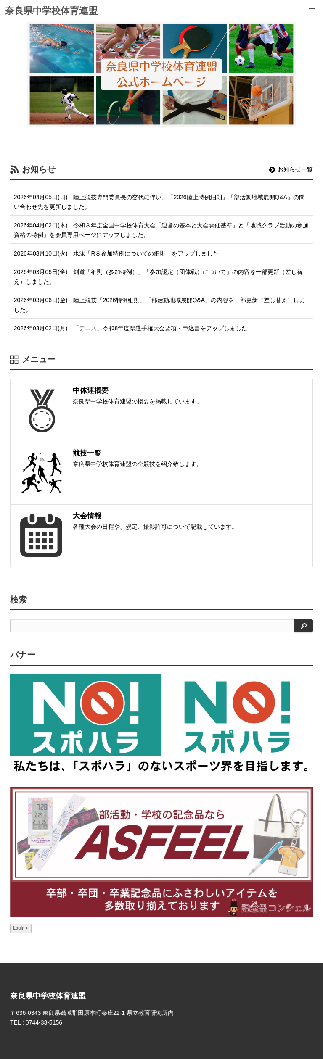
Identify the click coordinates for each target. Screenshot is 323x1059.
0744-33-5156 (44, 1022)
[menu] (312, 11)
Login (21, 928)
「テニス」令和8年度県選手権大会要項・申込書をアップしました (160, 328)
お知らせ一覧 (291, 169)
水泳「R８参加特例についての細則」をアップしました (146, 253)
